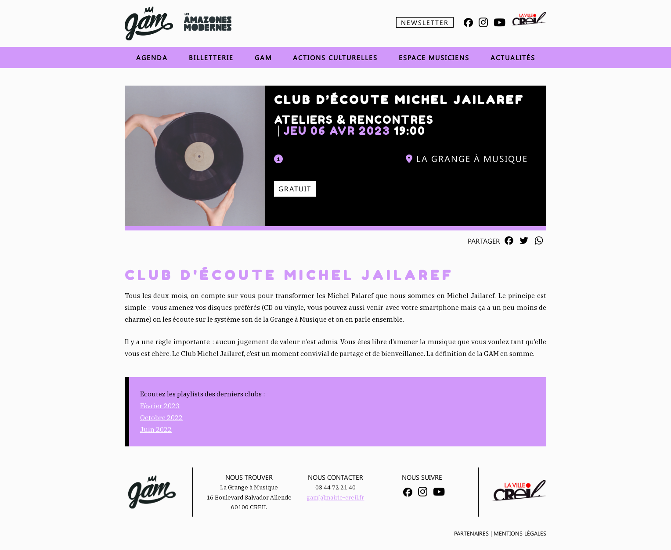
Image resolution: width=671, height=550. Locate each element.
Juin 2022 (156, 429)
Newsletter (425, 22)
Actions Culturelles (335, 57)
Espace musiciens (434, 57)
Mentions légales (520, 533)
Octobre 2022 (161, 417)
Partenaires (471, 533)
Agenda (152, 57)
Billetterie (211, 57)
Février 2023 (160, 406)
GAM (263, 57)
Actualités (513, 57)
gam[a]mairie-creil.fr (335, 497)
